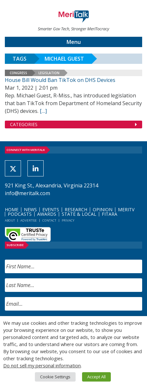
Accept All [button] (96, 377)
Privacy (68, 220)
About (10, 220)
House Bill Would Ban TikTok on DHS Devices (60, 80)
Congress (18, 73)
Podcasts (20, 214)
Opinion (102, 209)
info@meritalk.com (27, 193)
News (30, 209)
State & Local (79, 214)
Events (50, 209)
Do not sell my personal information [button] (42, 365)
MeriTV (126, 209)
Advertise (28, 220)
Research (76, 209)
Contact (49, 220)
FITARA (109, 214)
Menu (74, 41)
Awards (46, 214)
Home (11, 209)
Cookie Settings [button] (55, 377)
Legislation (48, 73)
